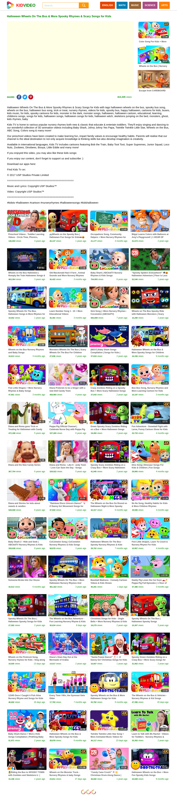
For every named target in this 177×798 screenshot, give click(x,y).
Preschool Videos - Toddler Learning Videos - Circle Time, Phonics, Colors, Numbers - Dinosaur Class (26, 237)
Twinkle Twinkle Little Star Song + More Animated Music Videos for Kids (107, 737)
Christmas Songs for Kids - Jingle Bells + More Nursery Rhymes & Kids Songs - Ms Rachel (109, 621)
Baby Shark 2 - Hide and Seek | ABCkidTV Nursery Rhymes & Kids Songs (25, 545)
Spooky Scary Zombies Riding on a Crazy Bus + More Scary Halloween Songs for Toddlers (108, 468)
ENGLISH (107, 5)
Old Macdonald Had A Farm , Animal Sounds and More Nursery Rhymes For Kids (67, 276)
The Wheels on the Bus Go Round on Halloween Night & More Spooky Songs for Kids (109, 506)
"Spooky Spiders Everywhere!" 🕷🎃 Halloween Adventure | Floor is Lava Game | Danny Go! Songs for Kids (150, 276)
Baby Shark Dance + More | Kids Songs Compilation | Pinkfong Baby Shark (25, 737)
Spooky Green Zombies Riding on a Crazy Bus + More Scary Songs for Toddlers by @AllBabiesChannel (149, 660)
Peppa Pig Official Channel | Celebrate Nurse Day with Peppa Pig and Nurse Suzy (67, 429)
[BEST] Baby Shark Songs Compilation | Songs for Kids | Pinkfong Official (105, 352)
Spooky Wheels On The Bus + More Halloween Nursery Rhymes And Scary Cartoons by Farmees (66, 583)
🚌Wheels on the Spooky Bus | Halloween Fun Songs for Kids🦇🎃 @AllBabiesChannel (67, 237)
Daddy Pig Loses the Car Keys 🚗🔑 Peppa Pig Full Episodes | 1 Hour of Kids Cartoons (149, 583)
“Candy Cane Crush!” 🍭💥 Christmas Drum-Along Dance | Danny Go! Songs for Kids (106, 775)
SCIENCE (150, 5)
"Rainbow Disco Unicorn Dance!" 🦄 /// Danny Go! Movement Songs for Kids (67, 506)
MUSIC (135, 5)
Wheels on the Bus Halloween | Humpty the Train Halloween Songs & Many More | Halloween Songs (26, 276)
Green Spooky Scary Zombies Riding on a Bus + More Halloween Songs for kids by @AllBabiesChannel (109, 429)
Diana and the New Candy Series (24, 465)
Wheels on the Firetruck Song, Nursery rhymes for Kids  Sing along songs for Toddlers (26, 660)
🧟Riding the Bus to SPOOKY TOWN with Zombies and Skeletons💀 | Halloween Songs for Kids (26, 775)
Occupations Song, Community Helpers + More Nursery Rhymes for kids (108, 237)
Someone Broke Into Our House (24, 580)
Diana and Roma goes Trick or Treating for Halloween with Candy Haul (25, 429)
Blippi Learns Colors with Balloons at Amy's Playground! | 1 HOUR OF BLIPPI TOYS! (150, 237)
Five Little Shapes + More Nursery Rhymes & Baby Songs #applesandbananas (25, 391)
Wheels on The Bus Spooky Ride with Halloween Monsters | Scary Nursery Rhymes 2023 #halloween (148, 314)
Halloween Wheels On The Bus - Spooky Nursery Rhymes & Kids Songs (106, 545)
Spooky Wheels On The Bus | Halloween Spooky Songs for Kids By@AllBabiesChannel (25, 621)
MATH (122, 5)
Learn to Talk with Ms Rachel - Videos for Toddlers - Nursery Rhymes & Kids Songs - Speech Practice (150, 737)
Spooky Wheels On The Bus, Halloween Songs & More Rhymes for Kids (26, 314)
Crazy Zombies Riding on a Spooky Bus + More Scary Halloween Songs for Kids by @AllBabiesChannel (108, 391)
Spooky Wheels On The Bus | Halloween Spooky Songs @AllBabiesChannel (146, 621)
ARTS (164, 5)
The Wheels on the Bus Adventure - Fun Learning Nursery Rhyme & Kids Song (67, 621)
